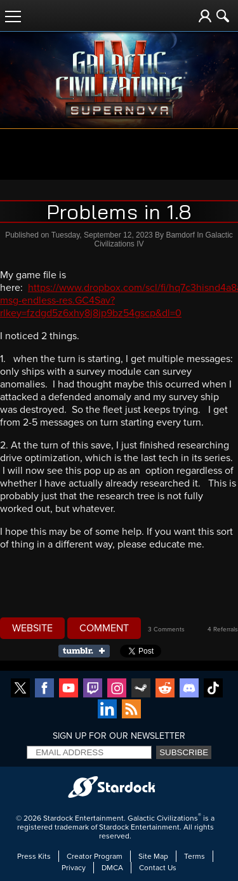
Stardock (58, 818)
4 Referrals (223, 629)
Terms (194, 856)
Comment (104, 628)
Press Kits (34, 856)
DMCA (112, 867)
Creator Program (94, 856)
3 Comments (166, 629)
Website (32, 628)
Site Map (153, 856)
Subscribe (183, 752)
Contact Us (157, 867)
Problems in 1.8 (119, 211)
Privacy (74, 867)
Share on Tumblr (87, 651)
